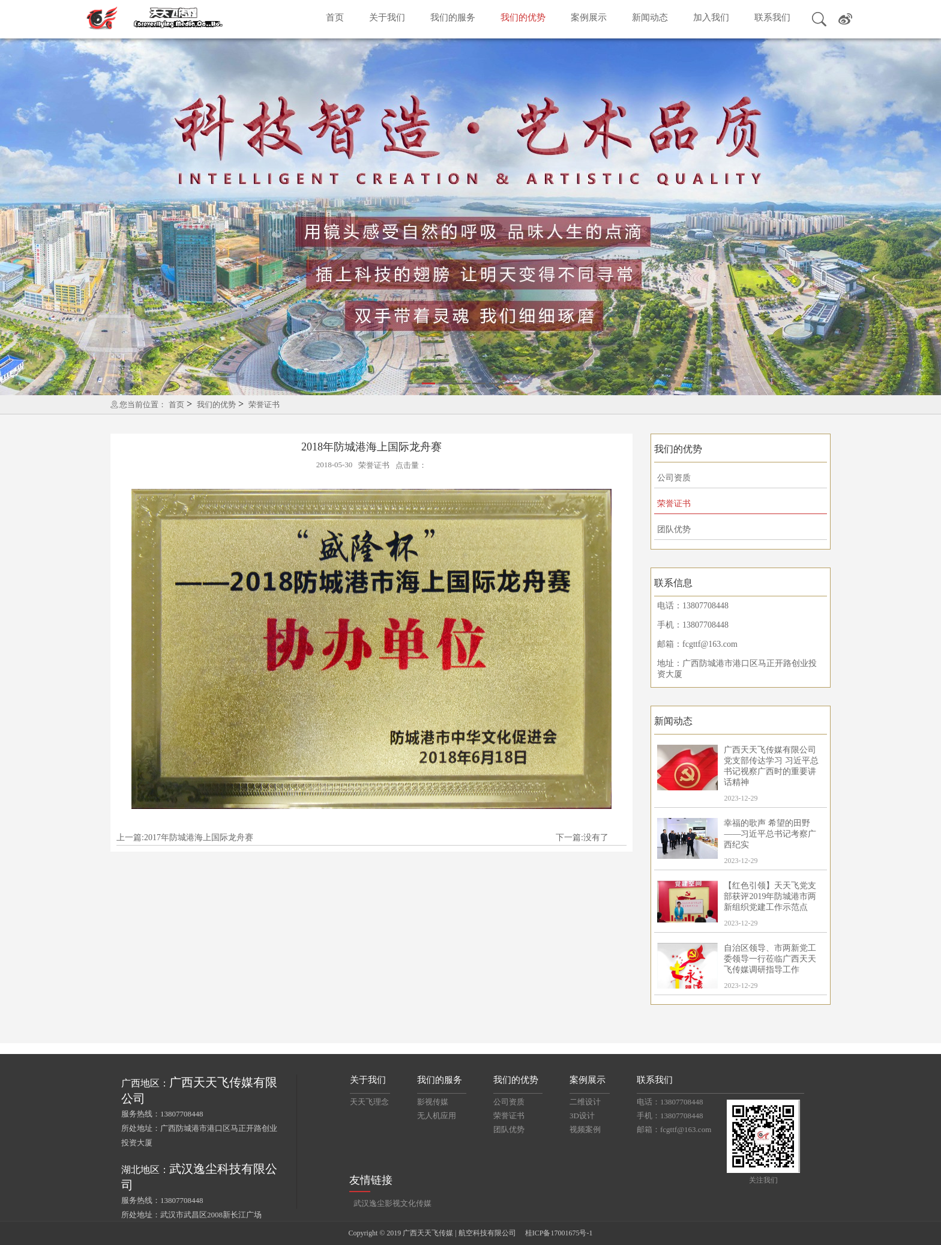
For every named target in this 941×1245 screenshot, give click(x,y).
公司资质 (674, 477)
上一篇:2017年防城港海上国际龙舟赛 (184, 837)
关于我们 (387, 17)
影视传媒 (432, 1101)
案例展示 (589, 17)
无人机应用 (436, 1115)
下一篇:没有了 (582, 837)
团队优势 (674, 529)
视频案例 (585, 1129)
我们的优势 (523, 17)
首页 (335, 17)
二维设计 (585, 1101)
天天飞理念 (369, 1101)
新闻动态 (650, 17)
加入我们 (711, 17)
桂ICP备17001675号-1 (559, 1233)
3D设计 (582, 1115)
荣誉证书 (264, 404)
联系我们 (772, 17)
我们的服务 (452, 17)
